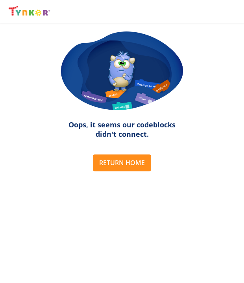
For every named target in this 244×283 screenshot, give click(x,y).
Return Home (122, 162)
